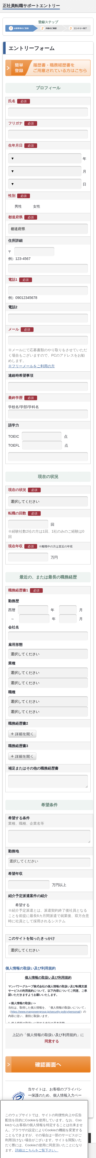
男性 (15, 206)
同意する (48, 1041)
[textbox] (49, 861)
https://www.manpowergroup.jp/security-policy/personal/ (45, 1011)
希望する (19, 905)
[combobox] (49, 862)
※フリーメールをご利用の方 (31, 366)
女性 (33, 206)
